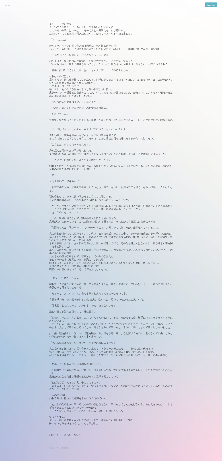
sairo (7, 5)
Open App (211, 5)
